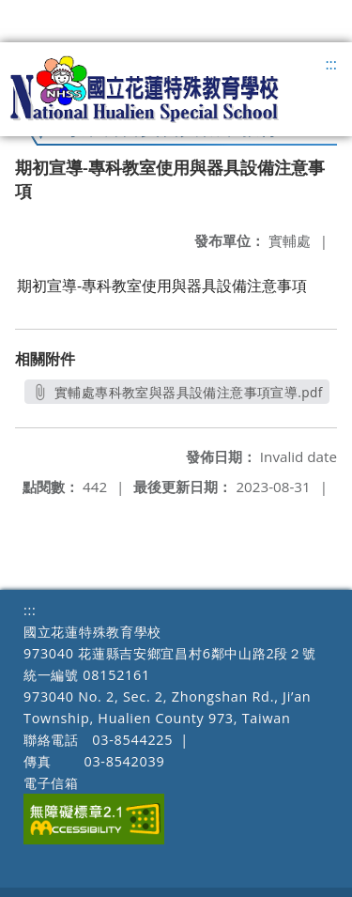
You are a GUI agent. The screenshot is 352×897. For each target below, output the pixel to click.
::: (331, 64)
